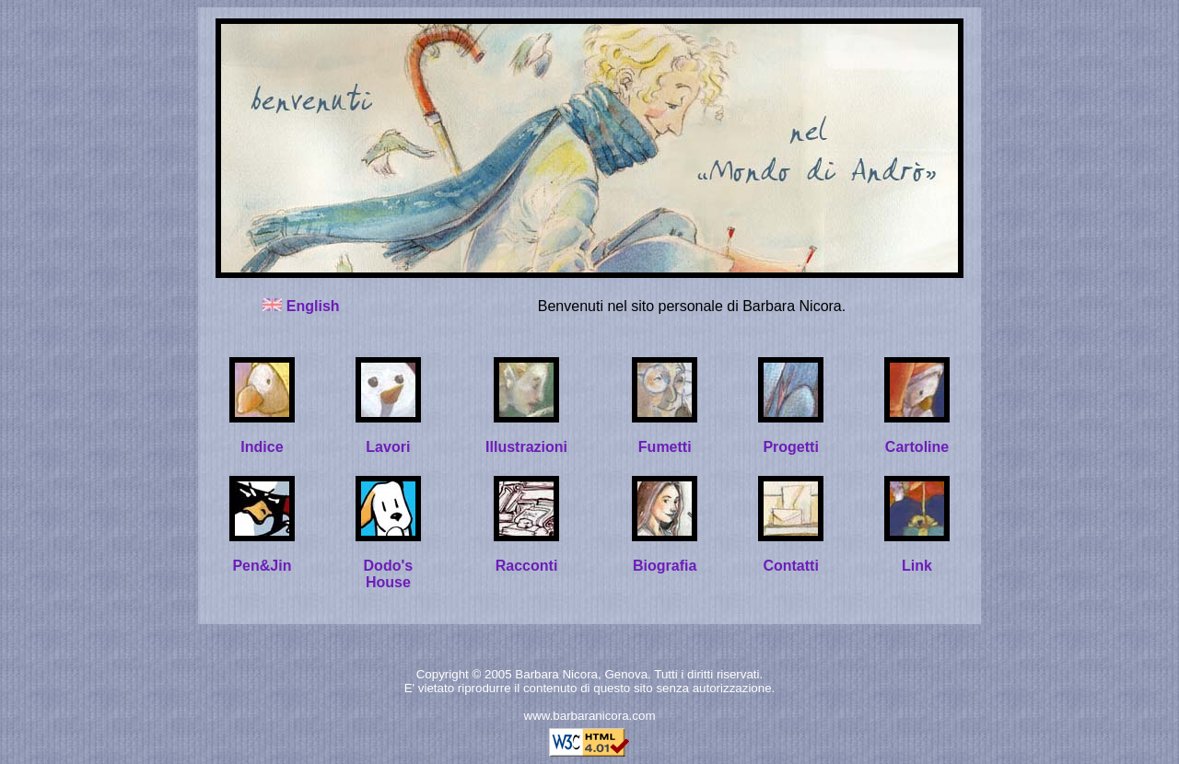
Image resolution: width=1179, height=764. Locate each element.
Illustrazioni (526, 447)
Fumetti (665, 447)
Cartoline (917, 447)
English (313, 306)
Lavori (388, 447)
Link (917, 565)
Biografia (664, 565)
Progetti (790, 447)
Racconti (527, 565)
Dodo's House (389, 574)
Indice (261, 447)
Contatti (790, 565)
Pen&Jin (261, 565)
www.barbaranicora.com (590, 716)
